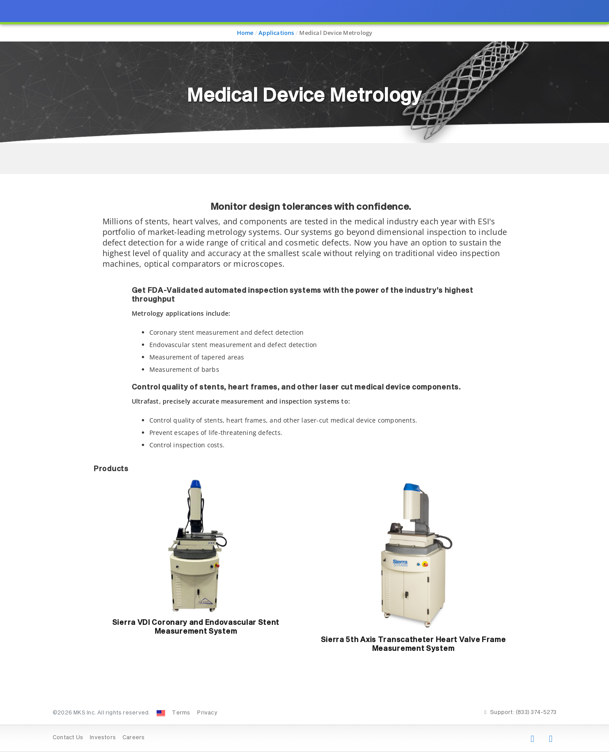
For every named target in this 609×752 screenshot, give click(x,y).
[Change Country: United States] (160, 713)
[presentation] (304, 376)
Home (245, 33)
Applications (276, 33)
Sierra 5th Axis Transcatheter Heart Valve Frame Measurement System (413, 644)
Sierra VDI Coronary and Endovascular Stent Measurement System (195, 627)
